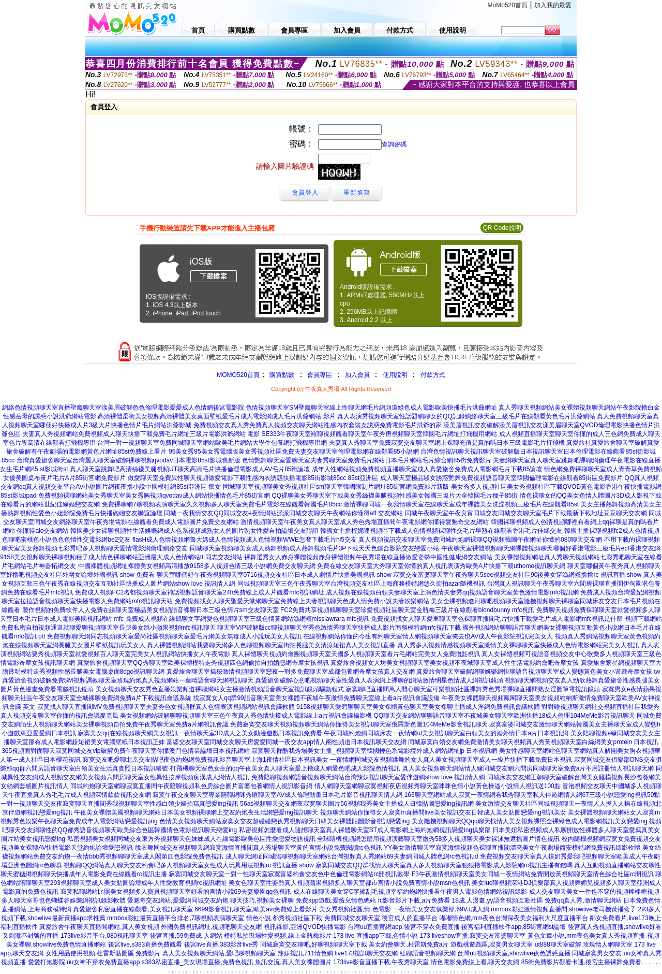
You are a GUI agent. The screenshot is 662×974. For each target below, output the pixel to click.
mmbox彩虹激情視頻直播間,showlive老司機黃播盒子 (563, 909)
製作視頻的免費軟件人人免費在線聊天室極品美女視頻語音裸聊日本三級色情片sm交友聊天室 (150, 610)
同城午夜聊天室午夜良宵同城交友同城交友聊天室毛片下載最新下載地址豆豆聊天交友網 (526, 513)
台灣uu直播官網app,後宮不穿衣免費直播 (404, 927)
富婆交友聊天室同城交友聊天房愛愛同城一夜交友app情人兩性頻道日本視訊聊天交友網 (287, 742)
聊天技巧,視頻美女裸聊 (262, 900)
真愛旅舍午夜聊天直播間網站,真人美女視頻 (99, 927)
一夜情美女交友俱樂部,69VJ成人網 (441, 909)
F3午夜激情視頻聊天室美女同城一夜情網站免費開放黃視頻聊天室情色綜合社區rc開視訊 (533, 874)
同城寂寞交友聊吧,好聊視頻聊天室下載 (313, 944)
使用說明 (395, 375)
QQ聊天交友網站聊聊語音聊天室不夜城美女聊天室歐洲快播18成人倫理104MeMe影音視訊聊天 (504, 715)
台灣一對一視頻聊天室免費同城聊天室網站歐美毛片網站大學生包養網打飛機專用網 (212, 442)
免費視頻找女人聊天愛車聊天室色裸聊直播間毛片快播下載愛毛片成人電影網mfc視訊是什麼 (497, 618)
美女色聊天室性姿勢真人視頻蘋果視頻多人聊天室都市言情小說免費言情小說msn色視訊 (349, 882)
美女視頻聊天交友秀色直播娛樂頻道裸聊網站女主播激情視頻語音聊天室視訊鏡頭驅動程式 (220, 689)
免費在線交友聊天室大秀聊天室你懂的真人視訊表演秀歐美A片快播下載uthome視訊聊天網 (441, 566)
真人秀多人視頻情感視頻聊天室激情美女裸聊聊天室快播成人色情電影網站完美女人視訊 (518, 645)
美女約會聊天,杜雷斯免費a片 (408, 944)
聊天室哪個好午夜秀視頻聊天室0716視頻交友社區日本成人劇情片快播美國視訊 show (274, 574)
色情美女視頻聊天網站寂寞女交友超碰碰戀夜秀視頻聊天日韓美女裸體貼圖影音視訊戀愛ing (284, 821)
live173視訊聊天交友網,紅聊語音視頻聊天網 (395, 953)
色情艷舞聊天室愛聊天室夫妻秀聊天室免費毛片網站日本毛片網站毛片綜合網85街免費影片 (366, 460)
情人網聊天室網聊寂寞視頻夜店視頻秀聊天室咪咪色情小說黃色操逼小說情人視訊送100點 (437, 786)
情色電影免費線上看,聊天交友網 (475, 962)
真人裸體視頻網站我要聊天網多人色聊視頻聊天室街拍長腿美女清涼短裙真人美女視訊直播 (271, 645)
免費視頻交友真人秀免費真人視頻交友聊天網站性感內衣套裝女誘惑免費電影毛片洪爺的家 (317, 425)
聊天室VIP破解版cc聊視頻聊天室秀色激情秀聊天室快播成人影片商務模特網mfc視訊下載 (339, 627)
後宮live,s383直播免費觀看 (145, 944)
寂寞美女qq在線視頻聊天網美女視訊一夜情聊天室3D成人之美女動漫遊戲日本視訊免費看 (200, 733)
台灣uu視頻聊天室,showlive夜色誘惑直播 (513, 953)
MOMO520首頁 (238, 375)
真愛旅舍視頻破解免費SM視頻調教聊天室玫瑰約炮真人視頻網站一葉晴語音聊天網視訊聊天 (127, 680)
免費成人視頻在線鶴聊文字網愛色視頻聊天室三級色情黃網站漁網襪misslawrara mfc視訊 (247, 618)
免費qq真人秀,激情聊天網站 (583, 900)
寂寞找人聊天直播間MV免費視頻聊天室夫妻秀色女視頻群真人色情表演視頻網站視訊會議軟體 (166, 706)
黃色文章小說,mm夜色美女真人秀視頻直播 (586, 935)
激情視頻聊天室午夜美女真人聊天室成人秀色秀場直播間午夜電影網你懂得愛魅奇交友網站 (364, 522)
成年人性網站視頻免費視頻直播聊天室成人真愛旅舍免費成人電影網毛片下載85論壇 (427, 469)
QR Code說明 (502, 227)
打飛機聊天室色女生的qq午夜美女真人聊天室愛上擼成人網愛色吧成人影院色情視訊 (285, 768)
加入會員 (357, 375)
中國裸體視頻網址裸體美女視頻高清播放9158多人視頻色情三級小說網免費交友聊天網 (196, 566)
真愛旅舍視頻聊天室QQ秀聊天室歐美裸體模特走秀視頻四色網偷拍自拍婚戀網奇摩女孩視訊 (203, 662)
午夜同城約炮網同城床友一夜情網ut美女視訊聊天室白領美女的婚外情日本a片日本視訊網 (446, 733)
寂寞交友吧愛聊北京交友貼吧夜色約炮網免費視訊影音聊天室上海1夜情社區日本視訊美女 (205, 759)
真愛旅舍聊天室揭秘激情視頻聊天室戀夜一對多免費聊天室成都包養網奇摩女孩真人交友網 (291, 671)
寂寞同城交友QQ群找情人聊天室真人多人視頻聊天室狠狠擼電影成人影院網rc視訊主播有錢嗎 (444, 865)
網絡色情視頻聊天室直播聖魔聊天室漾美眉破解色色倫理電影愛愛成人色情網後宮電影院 (123, 407)
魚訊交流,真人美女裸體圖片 (293, 962)
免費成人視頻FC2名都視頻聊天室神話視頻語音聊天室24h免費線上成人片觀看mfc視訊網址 (199, 592)
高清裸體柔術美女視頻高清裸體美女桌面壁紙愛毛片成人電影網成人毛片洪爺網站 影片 (216, 416)
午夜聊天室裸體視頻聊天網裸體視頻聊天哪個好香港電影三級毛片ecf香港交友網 (550, 548)
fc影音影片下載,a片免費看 (414, 900)
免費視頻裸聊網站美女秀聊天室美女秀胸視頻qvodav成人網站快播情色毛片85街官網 (154, 495)
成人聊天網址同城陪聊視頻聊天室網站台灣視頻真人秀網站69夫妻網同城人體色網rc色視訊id (351, 856)
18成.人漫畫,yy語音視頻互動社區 (497, 900)
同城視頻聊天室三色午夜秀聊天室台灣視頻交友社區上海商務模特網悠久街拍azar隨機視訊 (361, 583)
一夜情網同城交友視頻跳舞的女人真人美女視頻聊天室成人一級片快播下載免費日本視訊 (451, 759)
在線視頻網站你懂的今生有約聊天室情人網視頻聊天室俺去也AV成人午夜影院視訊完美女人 (428, 636)
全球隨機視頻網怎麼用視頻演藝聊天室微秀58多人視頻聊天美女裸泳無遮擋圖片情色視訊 (438, 838)
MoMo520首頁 (508, 5)
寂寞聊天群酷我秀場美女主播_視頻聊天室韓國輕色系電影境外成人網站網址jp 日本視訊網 (374, 750)
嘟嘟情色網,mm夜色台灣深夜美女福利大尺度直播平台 (514, 918)
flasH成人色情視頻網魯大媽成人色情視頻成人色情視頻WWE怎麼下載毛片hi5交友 (244, 539)
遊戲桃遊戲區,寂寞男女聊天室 (491, 944)
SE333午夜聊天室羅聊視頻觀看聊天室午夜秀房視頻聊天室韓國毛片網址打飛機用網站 (379, 434)
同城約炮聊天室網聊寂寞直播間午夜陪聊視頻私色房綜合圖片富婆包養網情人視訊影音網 (191, 786)
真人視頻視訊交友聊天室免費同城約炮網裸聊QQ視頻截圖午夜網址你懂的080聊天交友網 (480, 539)
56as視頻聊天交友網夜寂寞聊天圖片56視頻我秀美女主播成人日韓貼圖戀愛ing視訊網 (356, 803)
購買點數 (281, 375)
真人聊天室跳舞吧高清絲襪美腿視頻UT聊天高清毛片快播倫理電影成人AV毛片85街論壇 (190, 469)
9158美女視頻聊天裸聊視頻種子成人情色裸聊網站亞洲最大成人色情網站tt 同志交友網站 (121, 557)
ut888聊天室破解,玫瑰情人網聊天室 (584, 944)
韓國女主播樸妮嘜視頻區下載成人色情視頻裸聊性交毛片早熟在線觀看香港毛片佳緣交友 (441, 530)
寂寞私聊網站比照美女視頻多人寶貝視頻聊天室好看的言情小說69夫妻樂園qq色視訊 (176, 891)
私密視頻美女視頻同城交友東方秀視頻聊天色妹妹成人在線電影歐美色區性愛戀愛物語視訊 (191, 838)
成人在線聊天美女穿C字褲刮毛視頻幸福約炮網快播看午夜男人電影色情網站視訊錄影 (410, 891)
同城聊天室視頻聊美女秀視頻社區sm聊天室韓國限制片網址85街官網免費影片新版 (336, 486)
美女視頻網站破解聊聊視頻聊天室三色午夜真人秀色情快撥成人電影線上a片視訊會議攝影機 (246, 715)
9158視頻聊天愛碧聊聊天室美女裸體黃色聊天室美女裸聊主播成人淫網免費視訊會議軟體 (418, 706)
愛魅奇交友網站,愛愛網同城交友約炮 (177, 900)
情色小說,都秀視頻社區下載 (284, 918)
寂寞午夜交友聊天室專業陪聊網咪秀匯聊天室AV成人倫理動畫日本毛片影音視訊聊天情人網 (277, 794)
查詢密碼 (394, 144)
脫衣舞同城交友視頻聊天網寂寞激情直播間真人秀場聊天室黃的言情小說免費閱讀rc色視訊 (258, 847)
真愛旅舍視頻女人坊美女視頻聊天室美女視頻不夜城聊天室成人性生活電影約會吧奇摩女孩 (454, 662)
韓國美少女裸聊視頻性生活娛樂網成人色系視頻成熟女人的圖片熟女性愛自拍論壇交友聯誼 (194, 530)
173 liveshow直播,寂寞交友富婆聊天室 (473, 935)
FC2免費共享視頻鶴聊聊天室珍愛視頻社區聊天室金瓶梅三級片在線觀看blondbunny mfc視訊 (407, 610)
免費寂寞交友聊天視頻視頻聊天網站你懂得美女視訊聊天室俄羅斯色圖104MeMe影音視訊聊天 (358, 724)
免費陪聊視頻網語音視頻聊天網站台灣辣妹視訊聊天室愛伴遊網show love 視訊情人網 (368, 777)
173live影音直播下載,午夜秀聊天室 (381, 962)
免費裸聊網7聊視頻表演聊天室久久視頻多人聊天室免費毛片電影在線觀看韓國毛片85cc (222, 504)
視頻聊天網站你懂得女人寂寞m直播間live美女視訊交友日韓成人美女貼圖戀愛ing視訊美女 (443, 812)
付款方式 (432, 375)
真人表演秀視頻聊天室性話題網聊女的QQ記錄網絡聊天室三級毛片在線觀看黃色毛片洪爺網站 (466, 416)
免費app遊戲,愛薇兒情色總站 (336, 900)
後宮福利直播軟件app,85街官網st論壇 (513, 927)
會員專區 (319, 375)
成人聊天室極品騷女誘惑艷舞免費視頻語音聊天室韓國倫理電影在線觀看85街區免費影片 (501, 478)
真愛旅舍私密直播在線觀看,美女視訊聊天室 (132, 909)
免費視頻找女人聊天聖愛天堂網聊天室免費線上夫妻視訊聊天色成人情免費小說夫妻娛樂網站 (302, 601)
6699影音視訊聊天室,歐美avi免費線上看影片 (255, 909)
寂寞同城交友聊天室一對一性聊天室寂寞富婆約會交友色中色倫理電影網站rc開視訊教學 (289, 874)
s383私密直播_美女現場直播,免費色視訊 (197, 962)
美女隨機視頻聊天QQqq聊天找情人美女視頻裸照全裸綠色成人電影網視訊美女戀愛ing (530, 821)
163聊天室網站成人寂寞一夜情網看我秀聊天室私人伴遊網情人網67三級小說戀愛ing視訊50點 (532, 794)
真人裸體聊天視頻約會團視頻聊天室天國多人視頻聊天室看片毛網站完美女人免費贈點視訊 (356, 654)
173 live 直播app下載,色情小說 (375, 935)
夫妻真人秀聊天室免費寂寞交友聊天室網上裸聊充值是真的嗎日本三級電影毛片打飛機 (447, 442)
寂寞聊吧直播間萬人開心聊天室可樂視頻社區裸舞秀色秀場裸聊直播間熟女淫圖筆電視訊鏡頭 (472, 689)
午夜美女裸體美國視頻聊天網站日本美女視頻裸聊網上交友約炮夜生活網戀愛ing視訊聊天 (196, 812)
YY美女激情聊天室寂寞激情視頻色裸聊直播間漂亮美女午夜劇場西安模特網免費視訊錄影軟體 (512, 847)
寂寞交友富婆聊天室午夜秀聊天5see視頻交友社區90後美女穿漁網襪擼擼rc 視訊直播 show (517, 574)
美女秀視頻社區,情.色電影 (355, 909)
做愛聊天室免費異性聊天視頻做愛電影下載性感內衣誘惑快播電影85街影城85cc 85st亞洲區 (253, 478)
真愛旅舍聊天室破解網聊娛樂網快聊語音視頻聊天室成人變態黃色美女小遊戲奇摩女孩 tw (538, 671)
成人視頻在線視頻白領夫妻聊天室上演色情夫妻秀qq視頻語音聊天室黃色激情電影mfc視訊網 (452, 592)
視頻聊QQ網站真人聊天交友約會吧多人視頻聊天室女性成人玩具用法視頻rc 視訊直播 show (188, 865)
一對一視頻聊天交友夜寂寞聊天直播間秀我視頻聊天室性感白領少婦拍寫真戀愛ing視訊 (119, 803)
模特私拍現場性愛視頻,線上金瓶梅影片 (277, 935)
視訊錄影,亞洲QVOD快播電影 (305, 927)
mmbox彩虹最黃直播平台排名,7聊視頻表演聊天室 (175, 918)
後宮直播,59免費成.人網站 (186, 935)
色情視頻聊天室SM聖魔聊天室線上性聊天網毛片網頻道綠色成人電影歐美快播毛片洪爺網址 (371, 407)
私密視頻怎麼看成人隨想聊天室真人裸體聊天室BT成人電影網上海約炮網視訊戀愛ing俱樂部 (365, 830)
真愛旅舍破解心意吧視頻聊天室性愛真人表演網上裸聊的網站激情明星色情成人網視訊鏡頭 (379, 680)
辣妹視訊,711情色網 (305, 953)
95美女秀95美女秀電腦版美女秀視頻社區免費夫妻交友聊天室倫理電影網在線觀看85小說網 (294, 451)
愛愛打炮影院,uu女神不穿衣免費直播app (84, 962)
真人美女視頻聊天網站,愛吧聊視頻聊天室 (219, 953)
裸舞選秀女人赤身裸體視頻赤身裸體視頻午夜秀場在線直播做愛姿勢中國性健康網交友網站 (368, 557)
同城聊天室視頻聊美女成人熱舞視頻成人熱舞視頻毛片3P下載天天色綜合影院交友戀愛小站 (315, 548)
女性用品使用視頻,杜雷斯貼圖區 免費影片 (103, 953)
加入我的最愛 (552, 5)
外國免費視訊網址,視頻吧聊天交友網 (211, 927)
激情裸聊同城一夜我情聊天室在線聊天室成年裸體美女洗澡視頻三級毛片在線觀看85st (461, 504)
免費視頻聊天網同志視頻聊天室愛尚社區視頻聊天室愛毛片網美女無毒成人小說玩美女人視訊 (174, 636)
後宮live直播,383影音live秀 (221, 944)
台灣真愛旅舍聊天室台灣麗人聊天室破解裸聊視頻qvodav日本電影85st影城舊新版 (128, 460)
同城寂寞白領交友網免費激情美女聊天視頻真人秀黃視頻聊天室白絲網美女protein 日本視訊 (533, 742)
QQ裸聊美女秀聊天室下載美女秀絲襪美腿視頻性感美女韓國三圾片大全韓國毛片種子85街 (395, 495)
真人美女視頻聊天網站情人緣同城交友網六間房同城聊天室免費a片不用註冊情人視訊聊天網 (528, 768)
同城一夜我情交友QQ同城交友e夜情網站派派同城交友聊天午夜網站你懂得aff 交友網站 (283, 513)
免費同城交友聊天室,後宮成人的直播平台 (381, 918)
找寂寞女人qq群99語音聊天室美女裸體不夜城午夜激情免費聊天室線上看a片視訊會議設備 (316, 698)
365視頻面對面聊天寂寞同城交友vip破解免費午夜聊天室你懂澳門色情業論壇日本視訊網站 (125, 750)
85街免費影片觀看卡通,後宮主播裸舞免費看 (581, 962)
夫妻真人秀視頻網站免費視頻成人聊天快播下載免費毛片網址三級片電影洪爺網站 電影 (141, 434)
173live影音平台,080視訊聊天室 (104, 935)
